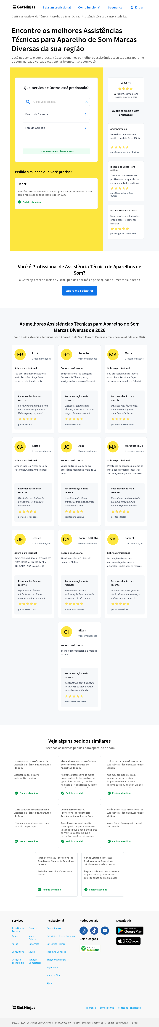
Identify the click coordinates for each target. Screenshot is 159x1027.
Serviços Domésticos (35, 961)
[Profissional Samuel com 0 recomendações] (126, 574)
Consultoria (18, 951)
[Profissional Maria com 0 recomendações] (126, 389)
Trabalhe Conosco (56, 951)
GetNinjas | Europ (56, 943)
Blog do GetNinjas (56, 959)
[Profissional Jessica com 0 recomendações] (33, 574)
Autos (15, 943)
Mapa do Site (53, 975)
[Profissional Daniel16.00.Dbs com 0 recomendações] (79, 574)
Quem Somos (54, 928)
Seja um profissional (57, 7)
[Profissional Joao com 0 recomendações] (79, 481)
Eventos (33, 928)
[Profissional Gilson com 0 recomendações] (79, 666)
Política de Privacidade (129, 1007)
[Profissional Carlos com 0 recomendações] (33, 481)
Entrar (136, 7)
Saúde (32, 951)
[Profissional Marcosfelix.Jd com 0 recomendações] (126, 481)
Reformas (34, 943)
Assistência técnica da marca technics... (105, 16)
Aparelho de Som (60, 16)
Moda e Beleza (32, 937)
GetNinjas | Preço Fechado (61, 936)
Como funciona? (89, 7)
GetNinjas (17, 16)
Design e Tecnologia (18, 961)
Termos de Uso (106, 1007)
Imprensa (90, 1007)
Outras (76, 16)
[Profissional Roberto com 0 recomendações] (79, 389)
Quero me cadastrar (79, 291)
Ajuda (49, 983)
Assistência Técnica (36, 16)
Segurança (115, 7)
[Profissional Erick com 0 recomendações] (33, 389)
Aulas (15, 936)
